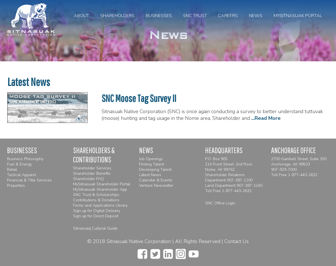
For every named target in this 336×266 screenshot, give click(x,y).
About (81, 16)
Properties (16, 185)
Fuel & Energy (19, 164)
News (255, 16)
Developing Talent (155, 169)
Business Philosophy (25, 159)
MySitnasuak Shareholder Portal (101, 184)
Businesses (159, 16)
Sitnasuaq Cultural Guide (95, 228)
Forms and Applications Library (100, 205)
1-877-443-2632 (237, 190)
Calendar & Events (155, 180)
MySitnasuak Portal (298, 16)
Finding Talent (151, 164)
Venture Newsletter (156, 185)
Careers (228, 16)
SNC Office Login (220, 203)
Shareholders (117, 16)
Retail (12, 169)
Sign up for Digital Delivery (96, 210)
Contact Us (236, 241)
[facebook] (142, 252)
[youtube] (193, 252)
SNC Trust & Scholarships (96, 194)
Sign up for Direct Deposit (95, 216)
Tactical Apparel (21, 175)
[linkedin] (168, 252)
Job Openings (151, 159)
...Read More (266, 118)
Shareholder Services (92, 168)
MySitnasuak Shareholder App (100, 189)
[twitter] (155, 252)
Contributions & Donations (96, 200)
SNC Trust (195, 16)
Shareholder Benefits (92, 173)
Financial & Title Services (29, 180)
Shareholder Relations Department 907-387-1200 (229, 177)
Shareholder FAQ (88, 178)
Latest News (150, 175)
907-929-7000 (284, 169)
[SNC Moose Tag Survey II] (47, 121)
